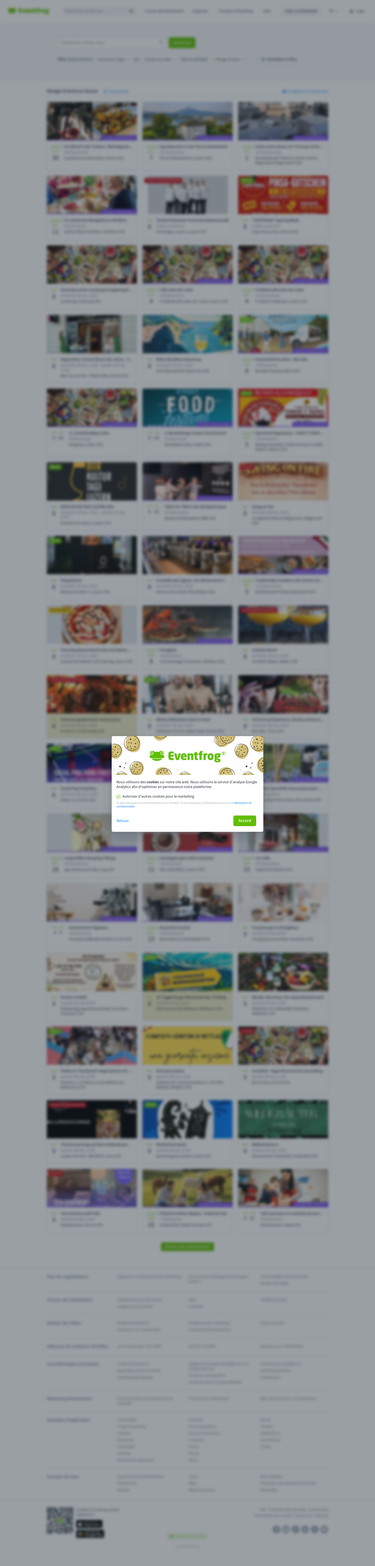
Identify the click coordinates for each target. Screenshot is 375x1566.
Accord (244, 821)
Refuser (122, 820)
